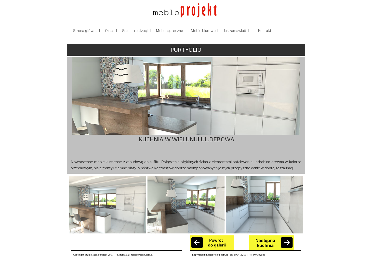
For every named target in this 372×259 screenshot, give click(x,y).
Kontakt (265, 31)
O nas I (111, 31)
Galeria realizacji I (136, 31)
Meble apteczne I (171, 31)
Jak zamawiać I (238, 31)
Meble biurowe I (204, 31)
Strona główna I (86, 31)
